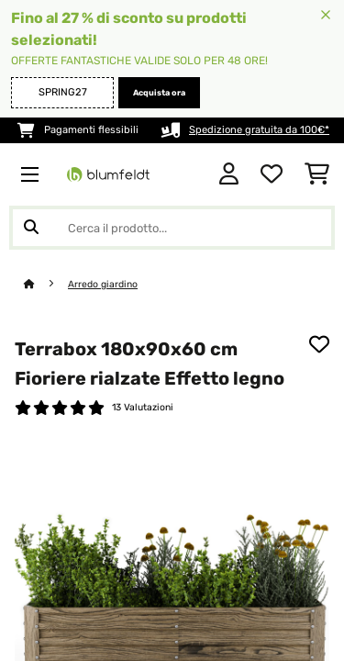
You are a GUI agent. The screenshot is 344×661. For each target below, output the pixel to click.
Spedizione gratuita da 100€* (259, 130)
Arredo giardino (103, 284)
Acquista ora (159, 92)
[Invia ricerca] (31, 228)
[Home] (46, 284)
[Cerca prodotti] (172, 228)
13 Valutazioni (142, 407)
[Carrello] (317, 174)
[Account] (229, 174)
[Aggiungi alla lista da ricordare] (319, 344)
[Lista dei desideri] (272, 174)
